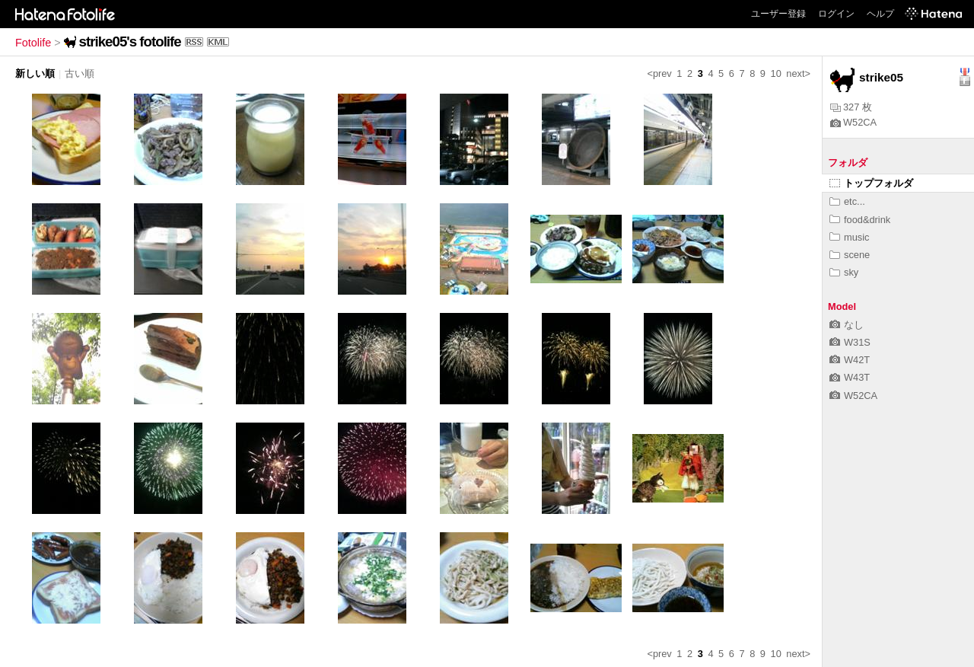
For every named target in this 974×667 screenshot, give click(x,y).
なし (846, 324)
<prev (659, 73)
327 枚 (851, 107)
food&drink (859, 219)
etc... (847, 201)
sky (843, 272)
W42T (849, 359)
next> (798, 73)
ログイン (836, 13)
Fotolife (33, 43)
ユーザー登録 (778, 13)
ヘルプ (880, 13)
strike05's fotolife (130, 41)
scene (849, 254)
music (849, 237)
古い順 (79, 73)
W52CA (853, 122)
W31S (850, 342)
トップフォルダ (871, 183)
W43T (849, 377)
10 (776, 73)
